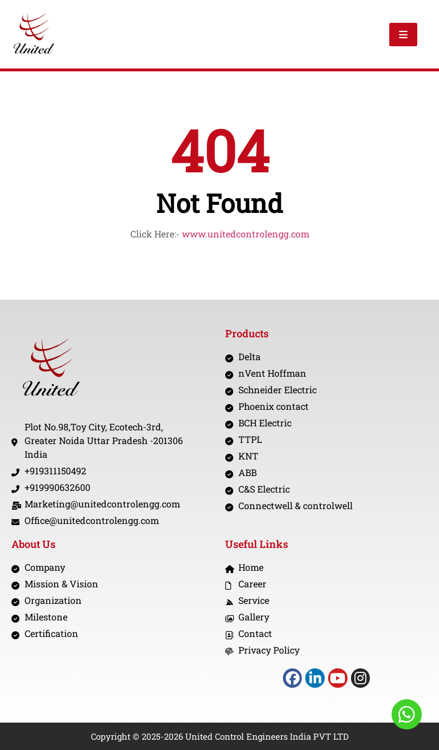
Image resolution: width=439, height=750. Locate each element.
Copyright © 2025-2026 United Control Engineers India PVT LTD (220, 736)
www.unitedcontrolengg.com (245, 234)
